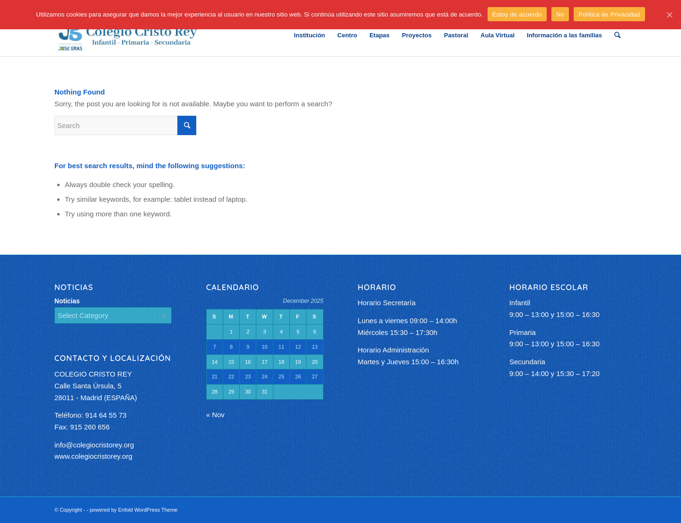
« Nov (215, 415)
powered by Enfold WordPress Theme (133, 510)
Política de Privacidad (609, 14)
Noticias (67, 301)
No (560, 14)
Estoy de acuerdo (517, 14)
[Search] (617, 35)
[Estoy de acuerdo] (669, 14)
